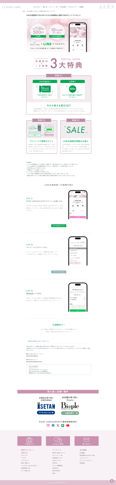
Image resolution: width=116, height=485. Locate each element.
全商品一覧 (24, 452)
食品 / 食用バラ (25, 463)
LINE (53, 473)
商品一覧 (45, 7)
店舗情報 (81, 7)
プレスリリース (84, 458)
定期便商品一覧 (25, 468)
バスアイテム (25, 460)
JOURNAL (55, 468)
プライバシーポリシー (86, 460)
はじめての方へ (36, 7)
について (72, 7)
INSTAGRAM (56, 470)
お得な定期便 (63, 7)
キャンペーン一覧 (53, 7)
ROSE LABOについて (58, 452)
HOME (24, 11)
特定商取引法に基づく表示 (87, 455)
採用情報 (82, 463)
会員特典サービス (57, 458)
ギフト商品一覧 (25, 470)
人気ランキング (56, 460)
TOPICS (54, 463)
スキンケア (24, 455)
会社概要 (82, 452)
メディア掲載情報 (57, 465)
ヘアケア (23, 458)
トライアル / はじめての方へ (29, 465)
